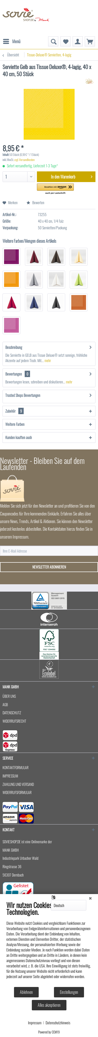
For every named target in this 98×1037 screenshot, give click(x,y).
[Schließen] (90, 898)
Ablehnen (26, 992)
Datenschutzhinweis (58, 1022)
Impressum (34, 1022)
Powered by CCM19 (49, 1031)
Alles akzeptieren (49, 1005)
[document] (49, 944)
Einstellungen (69, 992)
